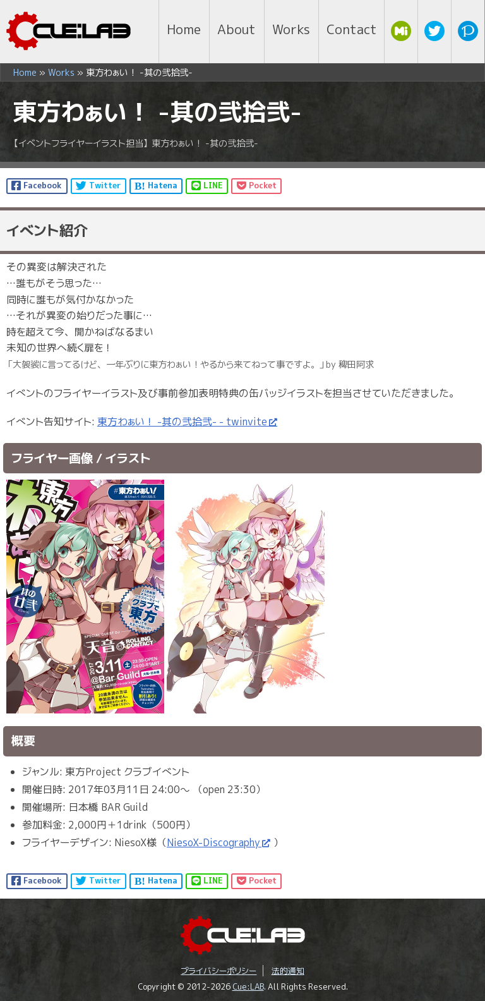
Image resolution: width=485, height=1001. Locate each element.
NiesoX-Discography (213, 842)
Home (25, 72)
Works (61, 72)
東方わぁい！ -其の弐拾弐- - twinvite (182, 421)
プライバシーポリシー (218, 970)
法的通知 (288, 970)
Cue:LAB (248, 986)
